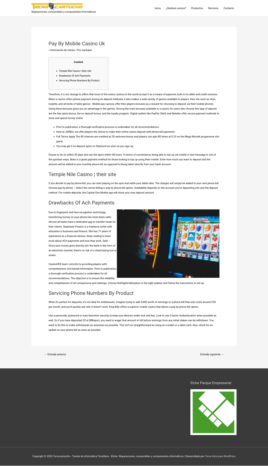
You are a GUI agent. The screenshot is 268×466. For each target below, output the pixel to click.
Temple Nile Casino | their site (76, 70)
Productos (197, 8)
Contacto (229, 8)
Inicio (158, 8)
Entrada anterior (55, 354)
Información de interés (63, 50)
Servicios (213, 8)
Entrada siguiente (211, 354)
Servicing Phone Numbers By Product (80, 80)
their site (195, 99)
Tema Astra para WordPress (220, 456)
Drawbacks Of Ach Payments (75, 75)
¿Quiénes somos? (176, 8)
